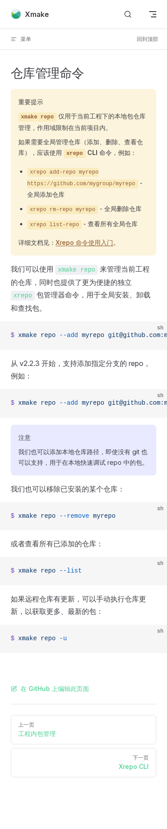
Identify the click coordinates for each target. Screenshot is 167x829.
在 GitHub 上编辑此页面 (50, 688)
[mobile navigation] (152, 14)
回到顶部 (147, 39)
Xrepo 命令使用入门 (84, 242)
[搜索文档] (127, 14)
